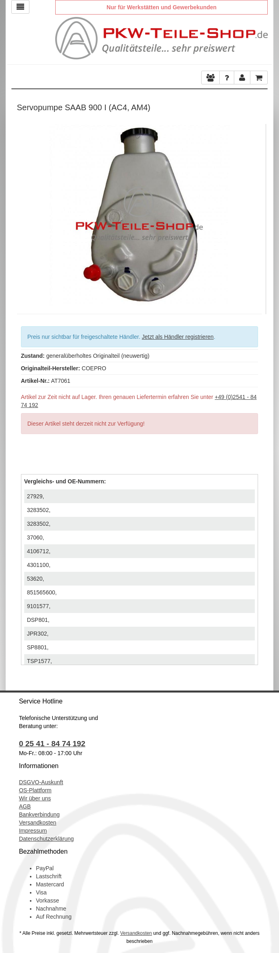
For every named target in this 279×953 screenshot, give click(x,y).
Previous (23, 213)
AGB (25, 806)
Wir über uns (35, 798)
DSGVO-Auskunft (41, 782)
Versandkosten (37, 822)
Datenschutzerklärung (46, 838)
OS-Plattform (35, 790)
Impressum (33, 830)
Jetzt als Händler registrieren (178, 337)
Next (256, 213)
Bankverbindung (39, 814)
